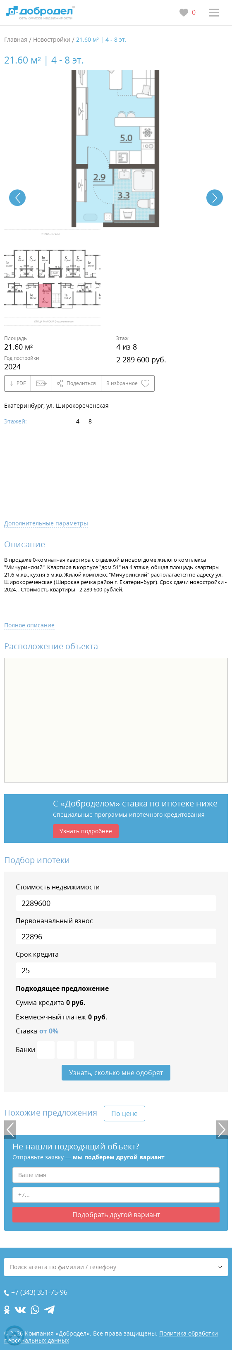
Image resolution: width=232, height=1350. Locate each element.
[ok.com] (7, 1309)
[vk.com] (20, 1309)
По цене (124, 1113)
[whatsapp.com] (35, 1309)
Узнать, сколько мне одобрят (116, 1072)
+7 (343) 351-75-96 (39, 1292)
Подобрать (116, 1214)
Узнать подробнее (86, 831)
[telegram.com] (49, 1309)
